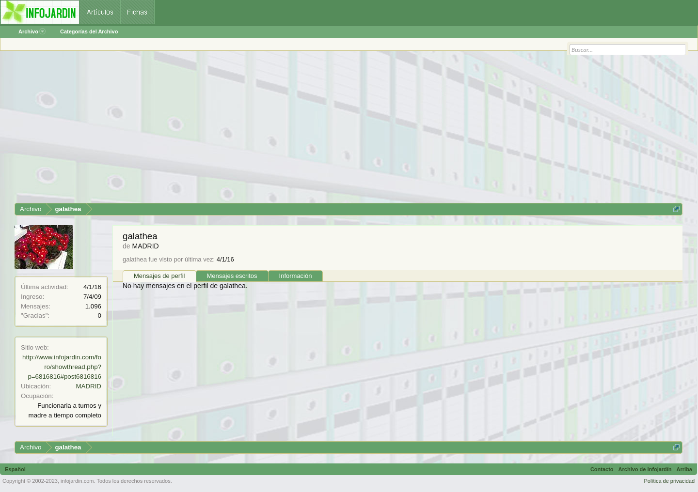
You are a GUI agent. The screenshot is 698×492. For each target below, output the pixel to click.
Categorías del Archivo (89, 31)
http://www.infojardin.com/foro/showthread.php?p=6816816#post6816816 (61, 367)
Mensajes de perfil (159, 275)
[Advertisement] (305, 130)
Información (295, 275)
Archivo (32, 31)
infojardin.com (77, 481)
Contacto (602, 469)
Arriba (684, 469)
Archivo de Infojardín (645, 469)
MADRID (88, 386)
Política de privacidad (669, 481)
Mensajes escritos (232, 275)
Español (15, 469)
